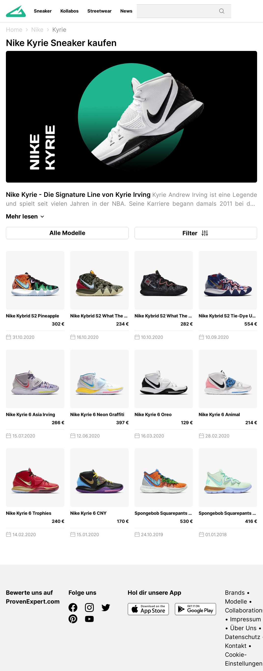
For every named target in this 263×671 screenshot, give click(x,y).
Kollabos (69, 11)
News (126, 11)
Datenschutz (242, 636)
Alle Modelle (67, 232)
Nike (37, 29)
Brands (235, 592)
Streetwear (99, 11)
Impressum (245, 619)
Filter (195, 233)
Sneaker (43, 11)
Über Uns (243, 628)
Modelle (236, 601)
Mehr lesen (26, 216)
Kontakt (236, 645)
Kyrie (59, 29)
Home (14, 29)
